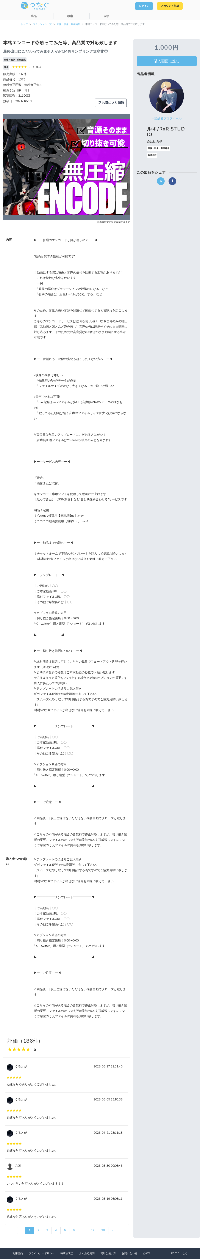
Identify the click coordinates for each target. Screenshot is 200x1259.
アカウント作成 (168, 6)
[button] (12, 167)
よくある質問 (87, 1253)
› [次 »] (112, 1230)
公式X (146, 1253)
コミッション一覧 (42, 24)
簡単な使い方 (108, 1253)
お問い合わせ (129, 1253)
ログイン (138, 6)
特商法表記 (66, 1253)
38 (103, 1230)
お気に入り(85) (111, 103)
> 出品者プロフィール (166, 118)
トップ (24, 24)
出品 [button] (34, 16)
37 (92, 1230)
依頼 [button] (106, 16)
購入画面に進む (167, 61)
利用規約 (17, 1253)
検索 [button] (70, 16)
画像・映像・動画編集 (68, 24)
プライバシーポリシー (42, 1253)
